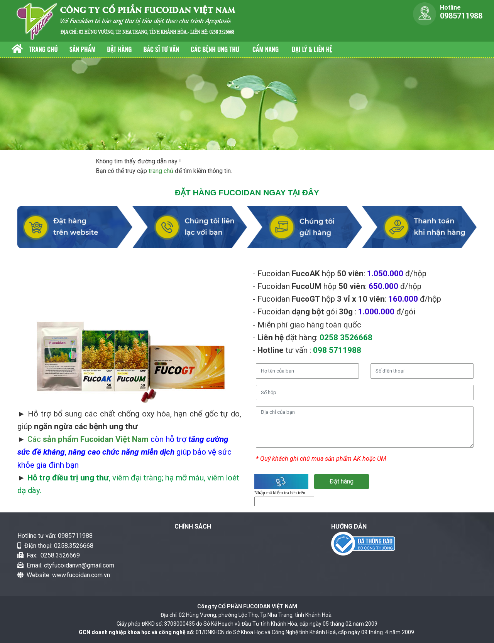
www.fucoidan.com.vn (81, 575)
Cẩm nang (266, 49)
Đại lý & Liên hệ (312, 49)
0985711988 (75, 535)
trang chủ (161, 171)
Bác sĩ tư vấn (161, 49)
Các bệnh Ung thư (216, 49)
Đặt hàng (119, 49)
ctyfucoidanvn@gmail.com (79, 565)
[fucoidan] (127, 20)
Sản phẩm (82, 49)
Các (88, 439)
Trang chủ (43, 49)
